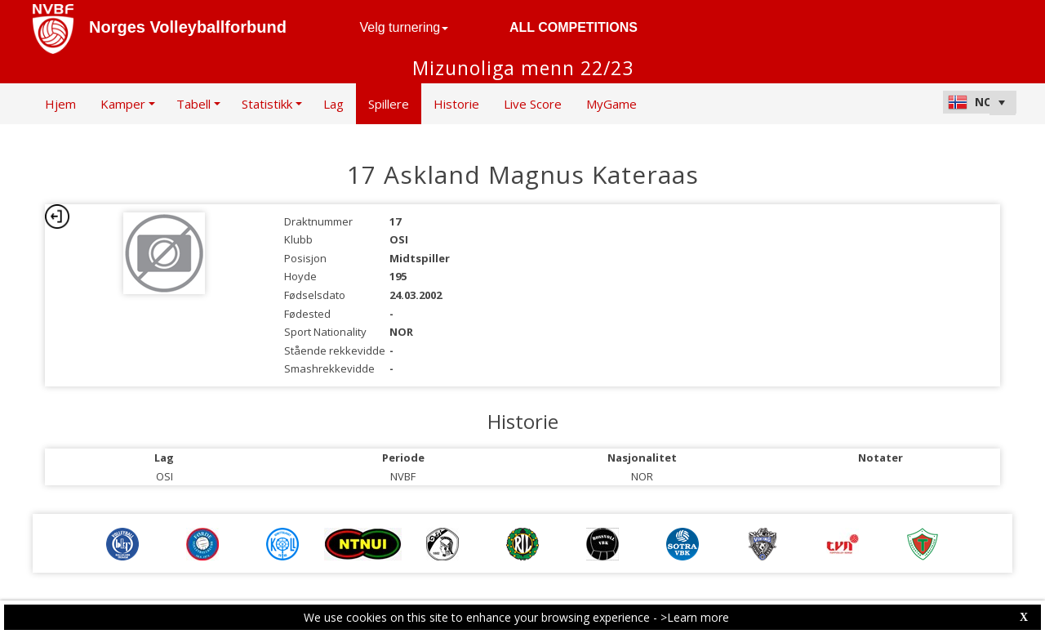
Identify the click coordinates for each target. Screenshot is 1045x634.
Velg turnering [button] (404, 27)
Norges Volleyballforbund (188, 27)
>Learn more (694, 617)
